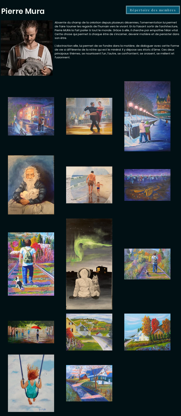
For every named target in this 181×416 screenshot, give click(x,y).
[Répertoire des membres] (153, 10)
